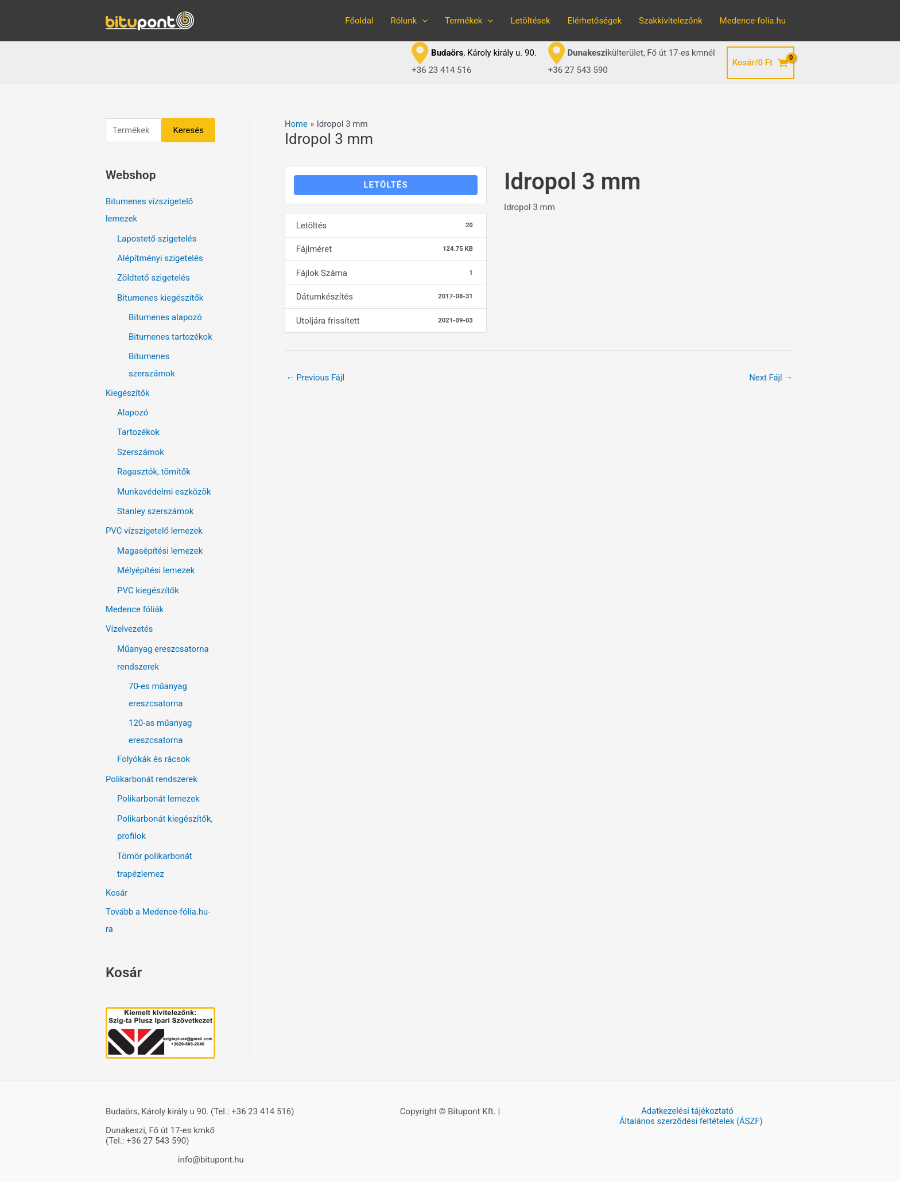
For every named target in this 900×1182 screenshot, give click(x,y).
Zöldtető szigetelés (153, 277)
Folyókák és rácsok (153, 753)
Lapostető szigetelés (156, 239)
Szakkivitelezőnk (671, 20)
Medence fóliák (135, 604)
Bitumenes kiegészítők (160, 296)
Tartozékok (138, 430)
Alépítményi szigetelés (160, 258)
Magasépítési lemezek (160, 546)
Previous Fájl (316, 377)
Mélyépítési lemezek (156, 566)
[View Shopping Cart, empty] (760, 62)
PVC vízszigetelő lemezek (154, 527)
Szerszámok (140, 449)
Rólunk (409, 21)
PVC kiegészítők (148, 585)
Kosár (117, 884)
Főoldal (359, 20)
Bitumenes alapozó (165, 316)
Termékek (469, 21)
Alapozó (132, 411)
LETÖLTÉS (385, 185)
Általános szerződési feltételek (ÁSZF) (692, 1113)
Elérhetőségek (595, 20)
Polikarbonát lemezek (158, 792)
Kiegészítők (128, 391)
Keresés (188, 130)
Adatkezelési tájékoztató (687, 1103)
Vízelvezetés (129, 624)
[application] (422, 21)
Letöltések (530, 20)
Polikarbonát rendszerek (152, 772)
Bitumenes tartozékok (170, 336)
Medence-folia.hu (753, 20)
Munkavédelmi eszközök (164, 488)
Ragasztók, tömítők (154, 469)
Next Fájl (770, 377)
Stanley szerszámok (155, 508)
